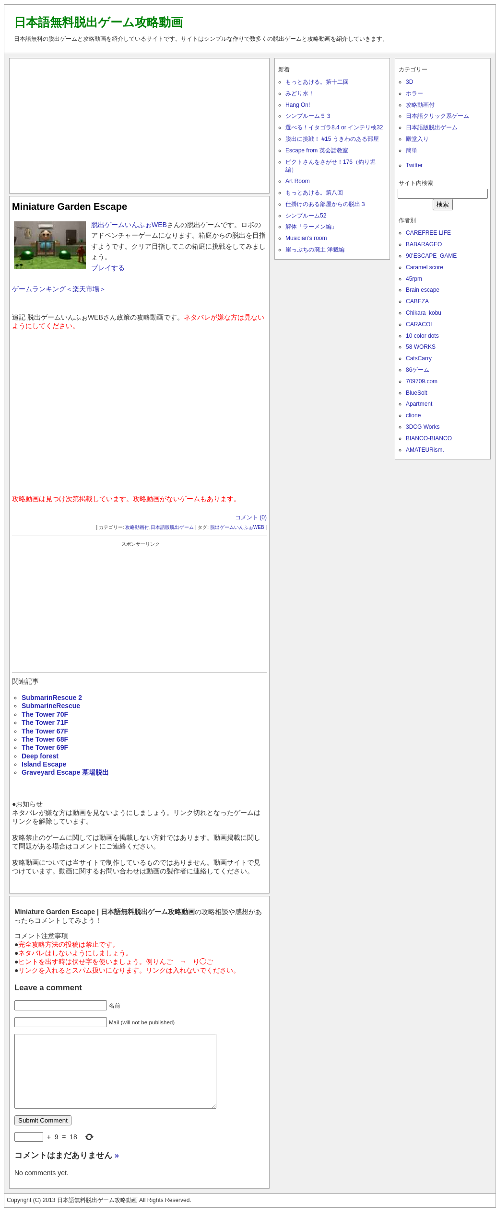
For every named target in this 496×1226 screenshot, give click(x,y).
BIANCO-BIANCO (429, 438)
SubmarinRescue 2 (52, 697)
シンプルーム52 (305, 215)
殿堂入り (417, 139)
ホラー (414, 93)
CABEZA (417, 301)
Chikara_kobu (423, 312)
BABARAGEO (424, 244)
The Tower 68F (45, 739)
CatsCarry (419, 358)
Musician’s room (306, 238)
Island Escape (44, 764)
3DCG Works (422, 427)
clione (413, 415)
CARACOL (420, 324)
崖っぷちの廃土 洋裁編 (314, 249)
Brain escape (422, 289)
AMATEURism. (425, 450)
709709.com (421, 381)
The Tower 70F (45, 714)
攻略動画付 (137, 527)
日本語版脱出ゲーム (172, 527)
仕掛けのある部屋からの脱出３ (325, 204)
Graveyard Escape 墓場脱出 (65, 772)
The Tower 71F (45, 722)
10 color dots (422, 335)
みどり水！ (299, 93)
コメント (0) (251, 517)
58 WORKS (421, 347)
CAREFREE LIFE (428, 232)
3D (409, 82)
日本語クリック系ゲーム (437, 116)
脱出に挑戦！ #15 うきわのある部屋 (332, 139)
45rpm (414, 278)
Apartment (419, 404)
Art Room (297, 181)
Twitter (414, 165)
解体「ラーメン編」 (311, 226)
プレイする (108, 268)
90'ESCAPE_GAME (431, 255)
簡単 (411, 150)
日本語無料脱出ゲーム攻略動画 (98, 22)
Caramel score (424, 267)
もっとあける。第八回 (314, 192)
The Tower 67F (45, 731)
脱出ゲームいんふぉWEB (129, 225)
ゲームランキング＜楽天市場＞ (59, 289)
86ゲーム (417, 370)
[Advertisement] (139, 123)
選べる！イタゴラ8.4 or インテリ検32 (334, 127)
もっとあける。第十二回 (317, 82)
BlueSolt (416, 393)
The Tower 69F (45, 747)
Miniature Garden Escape (69, 206)
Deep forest (40, 756)
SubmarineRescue (51, 706)
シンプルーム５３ (308, 116)
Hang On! (297, 105)
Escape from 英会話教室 (316, 150)
